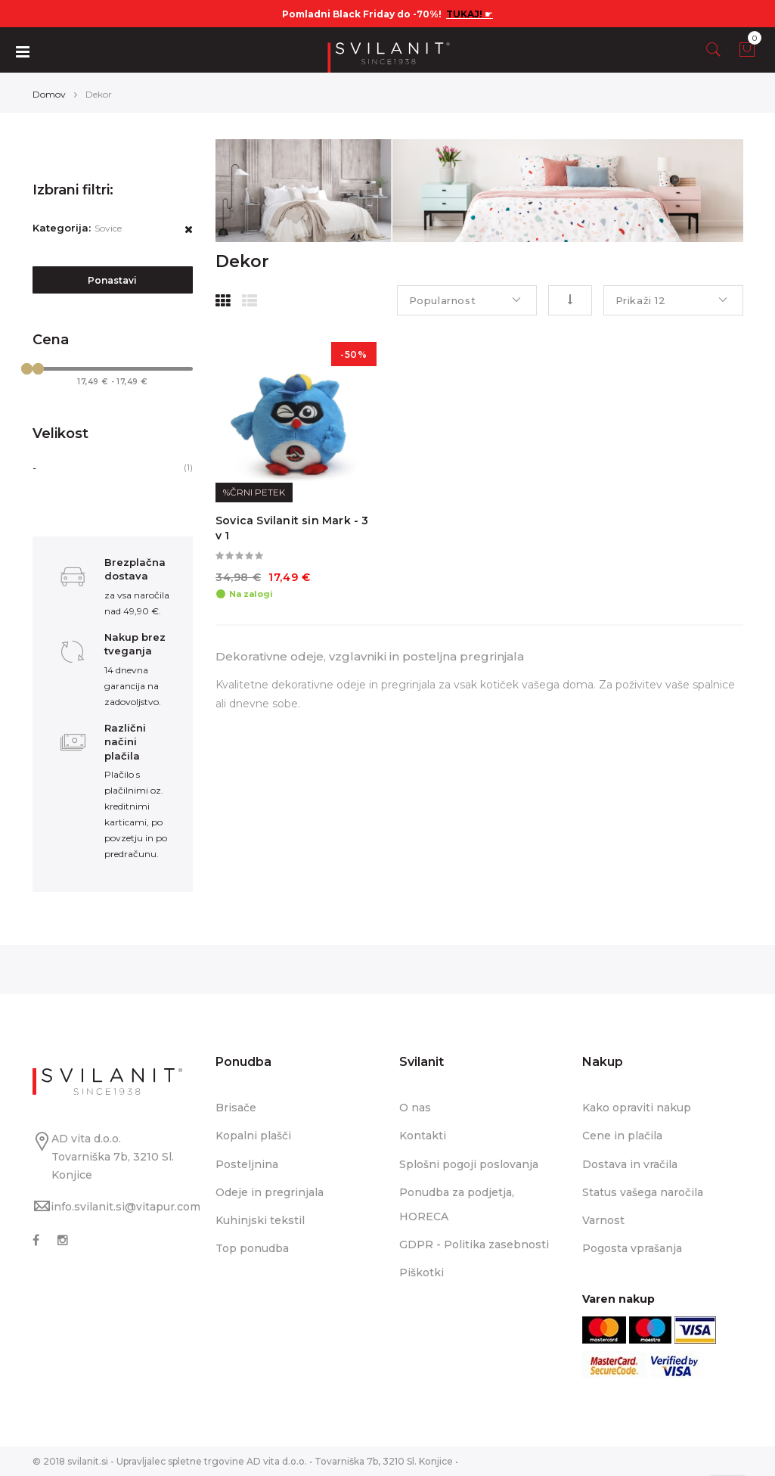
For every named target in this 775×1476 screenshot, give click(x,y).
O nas (415, 1107)
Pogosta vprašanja (632, 1248)
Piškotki (421, 1272)
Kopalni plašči (253, 1135)
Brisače (235, 1107)
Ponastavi (112, 280)
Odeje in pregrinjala (269, 1192)
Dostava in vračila (629, 1164)
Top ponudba (252, 1248)
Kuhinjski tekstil (260, 1220)
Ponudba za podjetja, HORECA (456, 1204)
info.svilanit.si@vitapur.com (125, 1206)
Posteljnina (246, 1164)
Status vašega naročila (642, 1192)
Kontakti (422, 1135)
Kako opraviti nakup (636, 1107)
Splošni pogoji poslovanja (468, 1164)
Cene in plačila (622, 1135)
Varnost (603, 1220)
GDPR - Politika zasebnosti (474, 1244)
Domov (49, 94)
